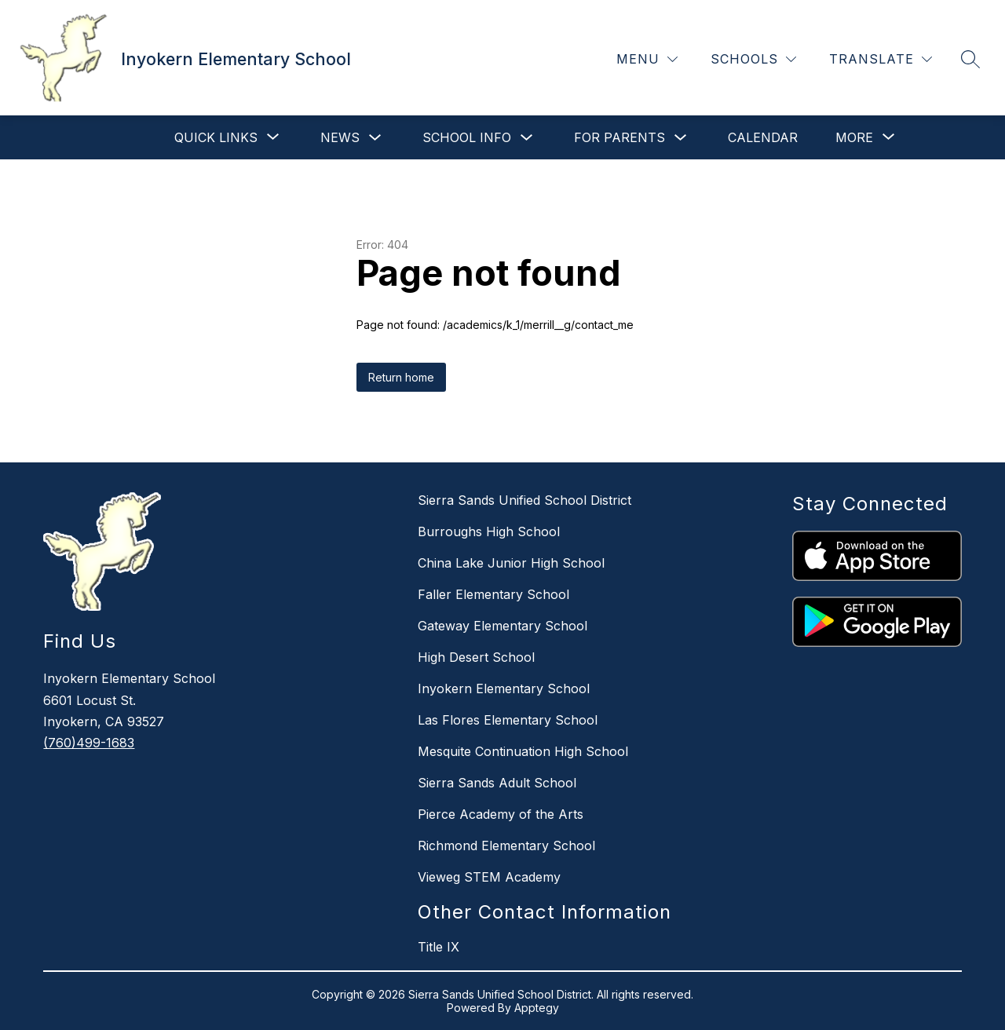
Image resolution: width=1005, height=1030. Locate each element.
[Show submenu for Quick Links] (216, 137)
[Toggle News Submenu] (375, 137)
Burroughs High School (489, 531)
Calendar (763, 137)
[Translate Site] (880, 59)
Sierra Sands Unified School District (524, 500)
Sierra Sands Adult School (497, 783)
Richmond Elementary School (506, 845)
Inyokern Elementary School (504, 688)
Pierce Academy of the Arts (500, 814)
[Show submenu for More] (854, 137)
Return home (401, 377)
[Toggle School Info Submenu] (526, 137)
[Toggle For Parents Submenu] (680, 137)
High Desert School (476, 657)
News (340, 137)
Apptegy (536, 1007)
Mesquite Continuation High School (523, 751)
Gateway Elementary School (502, 626)
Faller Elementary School (493, 594)
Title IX (438, 947)
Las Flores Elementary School (508, 720)
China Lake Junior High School (511, 563)
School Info (466, 137)
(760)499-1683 (88, 743)
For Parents (619, 137)
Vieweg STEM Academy (489, 877)
